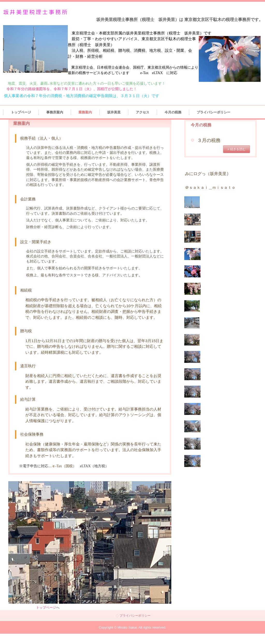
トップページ (21, 112)
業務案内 (85, 112)
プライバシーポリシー (213, 112)
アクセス (142, 112)
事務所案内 (54, 112)
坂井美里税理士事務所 (36, 12)
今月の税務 (173, 112)
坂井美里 (114, 112)
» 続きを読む (236, 149)
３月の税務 (208, 140)
